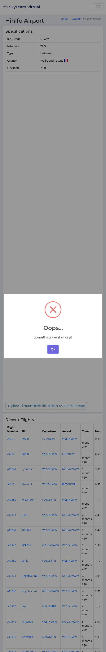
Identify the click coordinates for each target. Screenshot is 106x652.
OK (53, 349)
